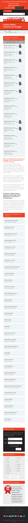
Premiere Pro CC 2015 (10, 260)
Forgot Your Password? (14, 445)
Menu (5, 20)
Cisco (7, 460)
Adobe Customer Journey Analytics (13, 386)
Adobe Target (8, 319)
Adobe (9, 31)
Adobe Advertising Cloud (11, 293)
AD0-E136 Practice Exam (9, 113)
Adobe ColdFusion (9, 405)
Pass (5, 442)
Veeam (7, 464)
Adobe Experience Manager (11, 220)
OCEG (18, 471)
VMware (19, 464)
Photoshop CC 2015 (9, 227)
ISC (17, 460)
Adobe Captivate (9, 399)
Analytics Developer (9, 273)
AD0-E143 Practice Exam (9, 143)
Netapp (8, 466)
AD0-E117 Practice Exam (9, 45)
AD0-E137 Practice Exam (9, 128)
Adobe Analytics (8, 300)
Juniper (7, 462)
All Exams (19, 508)
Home (5, 31)
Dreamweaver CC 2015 (10, 247)
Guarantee (14, 510)
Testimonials (20, 510)
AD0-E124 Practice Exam (9, 59)
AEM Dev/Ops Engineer (10, 253)
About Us (13, 508)
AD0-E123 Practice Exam (9, 82)
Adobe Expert (8, 419)
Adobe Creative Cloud (10, 333)
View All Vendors (14, 476)
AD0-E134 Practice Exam (9, 121)
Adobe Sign (7, 353)
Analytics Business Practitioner (12, 267)
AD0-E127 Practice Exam (9, 90)
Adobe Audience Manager (11, 306)
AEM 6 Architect (8, 280)
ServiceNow (8, 468)
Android (19, 458)
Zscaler (7, 473)
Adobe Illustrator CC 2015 (11, 233)
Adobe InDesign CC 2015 (10, 240)
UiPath (18, 468)
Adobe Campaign (9, 313)
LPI (17, 462)
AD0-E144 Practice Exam (9, 151)
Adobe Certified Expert (10, 372)
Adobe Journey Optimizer (11, 412)
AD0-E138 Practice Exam (9, 135)
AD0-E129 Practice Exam (9, 98)
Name (5, 439)
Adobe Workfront (9, 366)
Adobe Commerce (9, 359)
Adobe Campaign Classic (10, 379)
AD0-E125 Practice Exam (9, 67)
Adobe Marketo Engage (10, 339)
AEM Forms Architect (10, 286)
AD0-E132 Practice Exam (9, 106)
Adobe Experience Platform (11, 346)
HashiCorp (8, 471)
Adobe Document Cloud (10, 392)
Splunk (18, 466)
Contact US (8, 512)
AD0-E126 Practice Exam (9, 75)
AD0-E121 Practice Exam (9, 52)
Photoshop (7, 326)
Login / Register (8, 11)
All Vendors (7, 510)
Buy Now (20, 46)
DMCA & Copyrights (17, 512)
